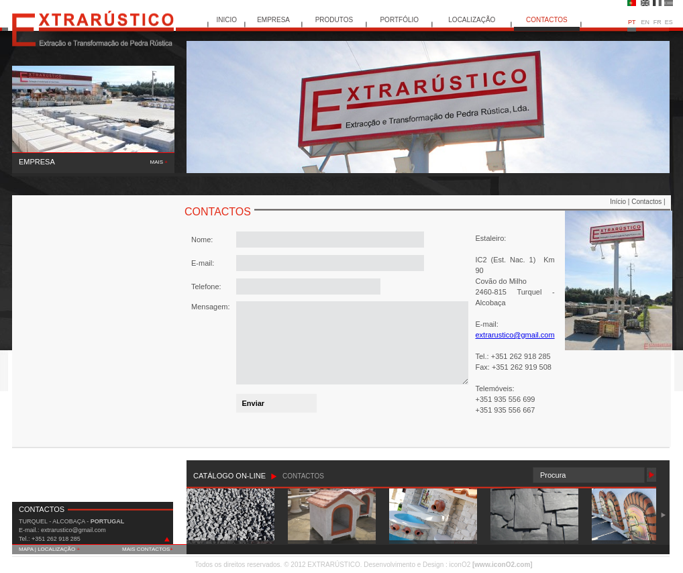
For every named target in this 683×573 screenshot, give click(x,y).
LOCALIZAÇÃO (471, 19)
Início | (620, 201)
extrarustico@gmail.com (514, 335)
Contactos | (648, 201)
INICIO (227, 19)
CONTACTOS (547, 19)
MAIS (159, 162)
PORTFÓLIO (399, 19)
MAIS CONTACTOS (147, 549)
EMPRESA (273, 19)
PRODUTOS (334, 19)
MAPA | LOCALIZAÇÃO (49, 549)
